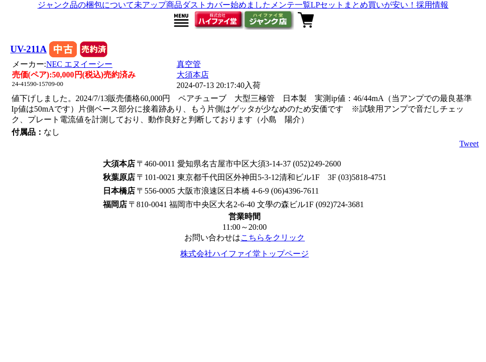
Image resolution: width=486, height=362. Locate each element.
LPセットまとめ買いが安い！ (364, 5)
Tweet (469, 143)
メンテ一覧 (291, 5)
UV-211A (29, 49)
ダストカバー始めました (226, 5)
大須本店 (193, 74)
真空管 (189, 64)
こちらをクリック (272, 237)
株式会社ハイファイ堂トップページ (244, 253)
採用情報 (432, 5)
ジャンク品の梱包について (86, 5)
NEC (79, 64)
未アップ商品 (158, 5)
